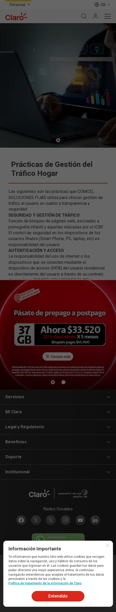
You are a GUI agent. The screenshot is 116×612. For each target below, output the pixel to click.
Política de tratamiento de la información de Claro (45, 583)
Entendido (58, 596)
